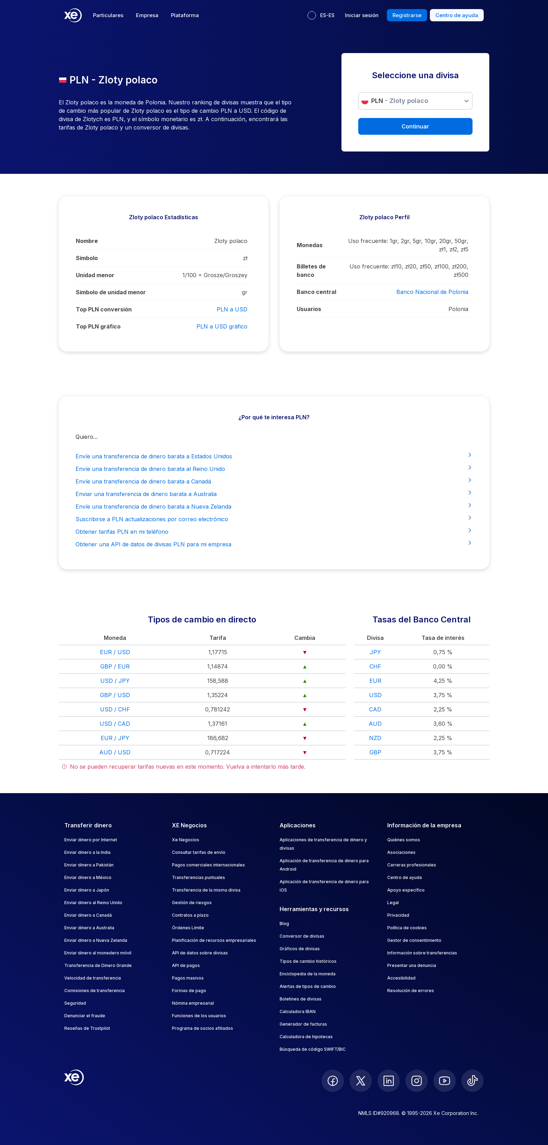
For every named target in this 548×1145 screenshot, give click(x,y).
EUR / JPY (115, 737)
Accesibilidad (401, 978)
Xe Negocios (185, 839)
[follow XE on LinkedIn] (388, 1081)
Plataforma (185, 15)
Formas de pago (189, 990)
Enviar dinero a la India (87, 852)
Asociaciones (401, 852)
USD (375, 695)
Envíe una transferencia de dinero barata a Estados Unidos (274, 456)
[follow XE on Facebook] (333, 1081)
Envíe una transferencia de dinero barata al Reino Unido (274, 468)
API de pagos (186, 965)
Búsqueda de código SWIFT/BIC (313, 1049)
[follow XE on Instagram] (416, 1081)
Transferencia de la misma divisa (206, 890)
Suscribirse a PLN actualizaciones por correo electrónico (274, 519)
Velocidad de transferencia (92, 978)
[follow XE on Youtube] (444, 1081)
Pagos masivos (188, 978)
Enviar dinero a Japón (86, 890)
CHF (375, 666)
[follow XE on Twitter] (360, 1081)
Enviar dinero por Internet (90, 839)
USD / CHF (115, 709)
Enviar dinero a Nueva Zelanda (95, 940)
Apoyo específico (406, 890)
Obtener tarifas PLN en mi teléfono (274, 531)
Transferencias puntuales (198, 877)
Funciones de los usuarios (199, 1015)
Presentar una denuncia (411, 965)
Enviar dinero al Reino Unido (93, 902)
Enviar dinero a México (87, 877)
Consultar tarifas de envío (198, 852)
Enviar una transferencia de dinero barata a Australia (274, 493)
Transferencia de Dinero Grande (98, 965)
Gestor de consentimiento (414, 940)
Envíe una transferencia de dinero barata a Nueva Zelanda (274, 506)
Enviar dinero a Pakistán (89, 864)
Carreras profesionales (411, 864)
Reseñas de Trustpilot (87, 1028)
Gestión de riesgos (192, 902)
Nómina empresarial (193, 1003)
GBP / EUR (115, 666)
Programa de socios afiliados (202, 1028)
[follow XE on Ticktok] (472, 1081)
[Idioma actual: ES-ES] (321, 15)
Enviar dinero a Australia (89, 927)
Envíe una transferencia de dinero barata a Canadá (274, 481)
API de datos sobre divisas (200, 952)
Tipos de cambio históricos (308, 961)
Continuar (415, 126)
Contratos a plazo (190, 915)
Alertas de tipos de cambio (308, 986)
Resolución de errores (410, 990)
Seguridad (75, 1003)
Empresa (147, 15)
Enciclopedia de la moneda (308, 973)
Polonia (458, 308)
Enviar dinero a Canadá (88, 915)
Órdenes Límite (188, 927)
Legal (393, 902)
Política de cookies (407, 927)
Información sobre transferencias (422, 952)
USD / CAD (115, 723)
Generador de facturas (303, 1024)
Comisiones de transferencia (94, 990)
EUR (375, 680)
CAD (375, 709)
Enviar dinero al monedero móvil (97, 952)
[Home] (73, 15)
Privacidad (398, 915)
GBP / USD (115, 695)
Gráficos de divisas (300, 948)
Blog (284, 923)
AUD (375, 723)
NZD (375, 737)
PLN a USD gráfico (221, 326)
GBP (375, 752)
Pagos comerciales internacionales (208, 864)
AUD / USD (114, 752)
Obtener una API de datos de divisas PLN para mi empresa (274, 544)
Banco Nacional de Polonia (432, 291)
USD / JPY (115, 680)
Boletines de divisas (301, 999)
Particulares (108, 15)
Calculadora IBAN (298, 1011)
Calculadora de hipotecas (306, 1036)
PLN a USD (232, 309)
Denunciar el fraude (84, 1015)
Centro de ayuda (404, 877)
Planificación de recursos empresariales (214, 940)
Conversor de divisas (302, 936)
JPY (375, 652)
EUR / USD (115, 652)
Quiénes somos (403, 839)
